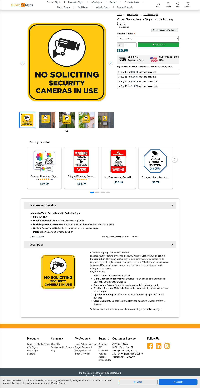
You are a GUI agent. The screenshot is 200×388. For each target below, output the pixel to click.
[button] (92, 192)
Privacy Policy (58, 383)
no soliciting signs (153, 309)
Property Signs (132, 15)
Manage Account (83, 350)
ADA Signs (32, 347)
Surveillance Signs (150, 15)
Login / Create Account (86, 344)
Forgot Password (83, 347)
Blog (53, 350)
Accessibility (104, 360)
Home (119, 15)
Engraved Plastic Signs (38, 344)
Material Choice (126, 33)
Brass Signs (33, 350)
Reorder (102, 356)
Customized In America (62, 347)
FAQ (100, 347)
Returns (102, 353)
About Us (55, 344)
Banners (31, 353)
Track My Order (82, 353)
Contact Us (103, 350)
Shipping (102, 344)
